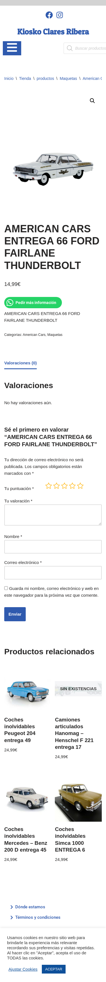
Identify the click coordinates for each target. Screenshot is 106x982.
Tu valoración (18, 500)
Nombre (13, 536)
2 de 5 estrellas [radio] (56, 485)
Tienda (25, 78)
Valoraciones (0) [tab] (20, 362)
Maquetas (68, 78)
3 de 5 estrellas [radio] (64, 485)
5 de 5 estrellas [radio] (80, 485)
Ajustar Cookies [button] (23, 969)
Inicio (9, 78)
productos (45, 78)
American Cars (34, 335)
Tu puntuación (19, 488)
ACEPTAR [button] (53, 969)
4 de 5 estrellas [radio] (72, 485)
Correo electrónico (23, 562)
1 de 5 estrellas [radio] (48, 485)
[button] (92, 101)
